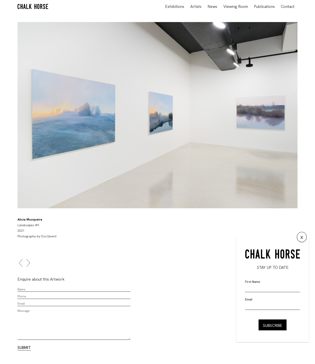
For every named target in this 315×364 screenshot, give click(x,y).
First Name (252, 282)
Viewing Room (235, 6)
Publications (264, 6)
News (212, 6)
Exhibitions (174, 6)
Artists (195, 6)
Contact (287, 6)
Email (248, 299)
